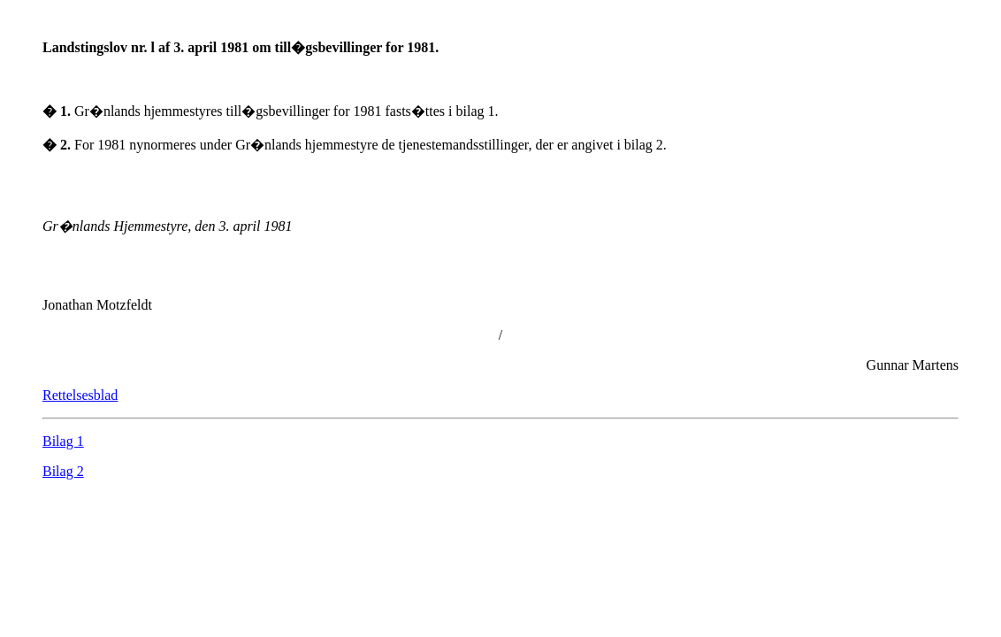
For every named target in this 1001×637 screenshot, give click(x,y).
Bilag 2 (63, 471)
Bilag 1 (63, 441)
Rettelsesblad (80, 395)
